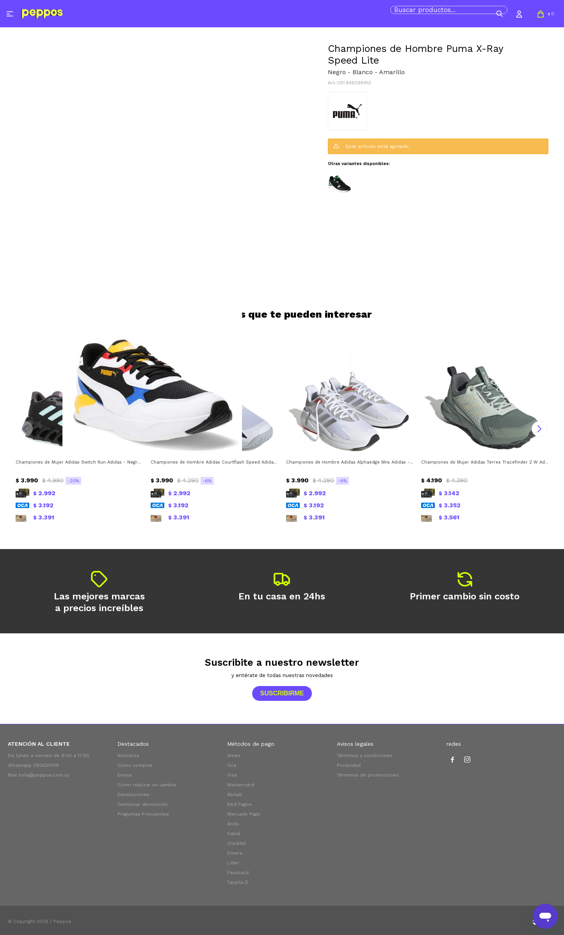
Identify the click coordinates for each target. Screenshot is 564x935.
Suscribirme (282, 693)
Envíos (124, 775)
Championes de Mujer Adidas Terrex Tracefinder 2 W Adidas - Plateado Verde (484, 462)
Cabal (233, 833)
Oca (231, 765)
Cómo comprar (135, 765)
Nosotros (128, 755)
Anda (233, 824)
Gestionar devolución (142, 804)
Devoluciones (133, 794)
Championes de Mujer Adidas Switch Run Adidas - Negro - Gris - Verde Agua (79, 462)
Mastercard (240, 784)
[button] (499, 13)
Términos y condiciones (364, 755)
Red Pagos (239, 804)
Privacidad (349, 765)
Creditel (236, 843)
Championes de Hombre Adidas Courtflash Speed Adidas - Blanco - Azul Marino (214, 462)
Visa (232, 775)
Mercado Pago (243, 814)
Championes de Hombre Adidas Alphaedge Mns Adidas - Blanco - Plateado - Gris (349, 462)
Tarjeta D (237, 882)
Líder (233, 863)
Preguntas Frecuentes (143, 814)
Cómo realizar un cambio (146, 784)
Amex (233, 755)
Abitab (234, 794)
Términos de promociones (368, 775)
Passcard (238, 872)
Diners (234, 853)
